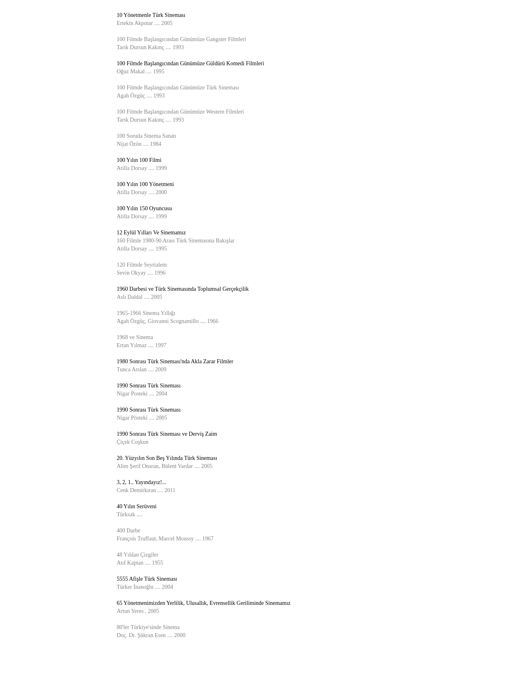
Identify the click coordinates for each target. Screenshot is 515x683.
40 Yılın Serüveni (137, 506)
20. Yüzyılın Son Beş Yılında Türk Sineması (167, 458)
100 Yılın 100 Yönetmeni (145, 184)
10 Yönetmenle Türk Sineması (151, 15)
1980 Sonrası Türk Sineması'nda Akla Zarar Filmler (175, 361)
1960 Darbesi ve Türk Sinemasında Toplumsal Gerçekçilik (183, 289)
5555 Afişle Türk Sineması (147, 579)
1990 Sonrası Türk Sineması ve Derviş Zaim (167, 434)
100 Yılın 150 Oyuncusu (144, 208)
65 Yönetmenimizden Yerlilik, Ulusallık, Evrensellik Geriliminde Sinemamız (203, 603)
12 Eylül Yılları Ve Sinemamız (151, 233)
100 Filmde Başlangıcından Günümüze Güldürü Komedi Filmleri (190, 63)
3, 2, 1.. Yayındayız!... (141, 482)
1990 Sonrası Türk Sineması (149, 386)
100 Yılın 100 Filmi (139, 160)
